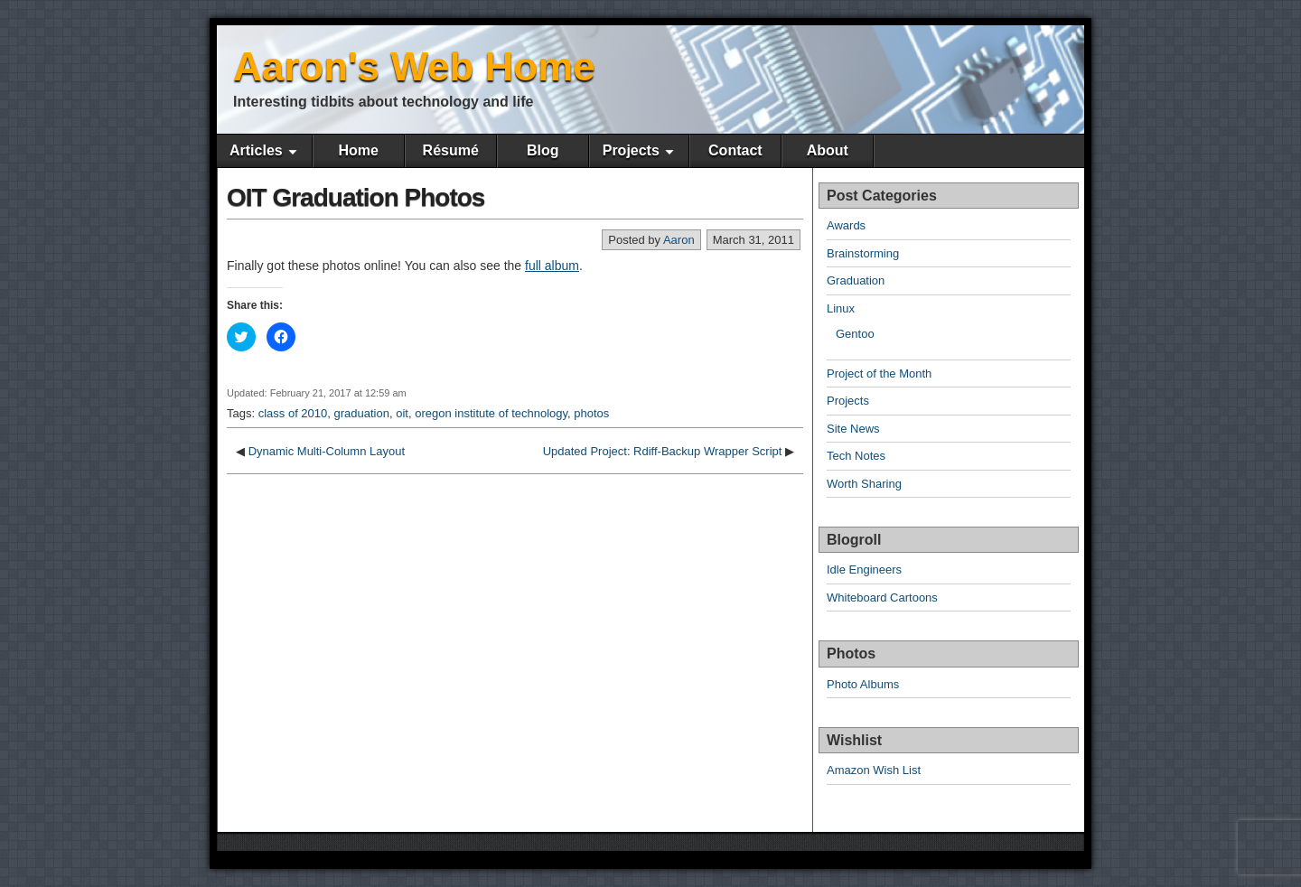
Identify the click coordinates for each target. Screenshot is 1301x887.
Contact (735, 150)
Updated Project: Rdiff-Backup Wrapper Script (662, 451)
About (827, 150)
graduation (361, 413)
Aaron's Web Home (414, 66)
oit (402, 413)
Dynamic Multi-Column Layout (326, 451)
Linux (841, 308)
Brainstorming (863, 253)
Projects (631, 150)
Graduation (855, 280)
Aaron (679, 240)
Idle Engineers (864, 569)
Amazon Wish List (874, 770)
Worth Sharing (864, 483)
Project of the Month (879, 373)
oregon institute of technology (491, 413)
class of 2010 (293, 413)
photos (591, 413)
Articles (256, 150)
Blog (543, 150)
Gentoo (855, 334)
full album (552, 265)
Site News (853, 428)
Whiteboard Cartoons (882, 597)
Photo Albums (863, 684)
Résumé (451, 150)
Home (358, 150)
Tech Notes (856, 455)
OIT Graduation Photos (355, 197)
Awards (846, 225)
